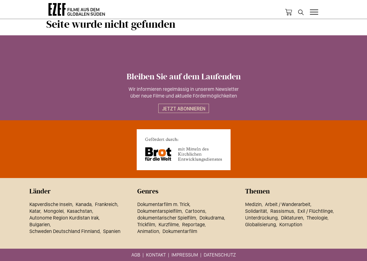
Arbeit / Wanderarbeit (287, 204)
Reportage (193, 224)
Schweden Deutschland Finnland (64, 231)
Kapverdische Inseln (50, 204)
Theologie (316, 218)
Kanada (84, 204)
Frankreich (106, 204)
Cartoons (195, 211)
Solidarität (256, 211)
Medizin (253, 204)
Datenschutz (220, 255)
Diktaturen (292, 218)
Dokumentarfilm (179, 231)
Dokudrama (211, 218)
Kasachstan (79, 211)
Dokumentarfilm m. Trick (163, 204)
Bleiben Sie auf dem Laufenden (184, 77)
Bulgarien (39, 224)
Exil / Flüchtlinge (315, 211)
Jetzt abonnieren (183, 109)
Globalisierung (260, 224)
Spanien (111, 231)
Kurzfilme (169, 224)
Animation (148, 231)
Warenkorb (288, 12)
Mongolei (54, 211)
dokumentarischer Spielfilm (166, 218)
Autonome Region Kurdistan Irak (64, 218)
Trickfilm (146, 224)
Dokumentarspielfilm (159, 211)
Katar (34, 211)
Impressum (184, 255)
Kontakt (156, 255)
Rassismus (282, 211)
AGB (135, 255)
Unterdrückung (261, 218)
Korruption (290, 224)
